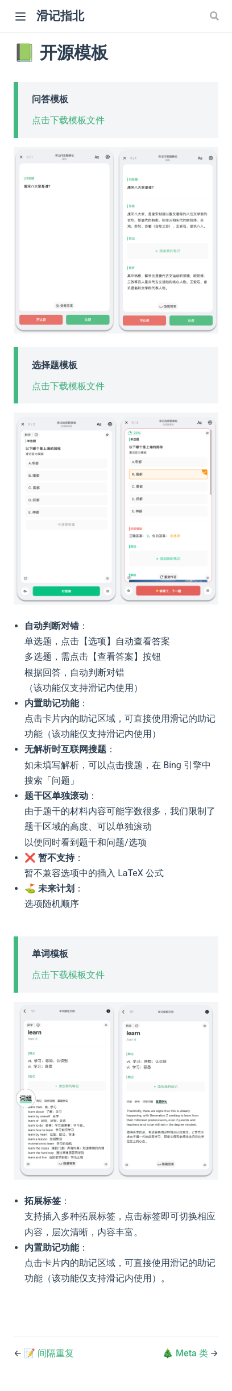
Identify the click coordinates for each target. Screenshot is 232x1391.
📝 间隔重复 (49, 1353)
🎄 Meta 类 (186, 1353)
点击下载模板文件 (68, 120)
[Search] (215, 16)
